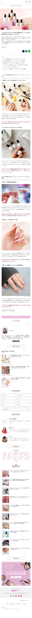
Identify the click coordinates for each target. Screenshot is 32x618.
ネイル (7, 45)
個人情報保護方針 (12, 603)
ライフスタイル (26, 458)
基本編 (7, 386)
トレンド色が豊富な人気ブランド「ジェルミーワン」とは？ (14, 59)
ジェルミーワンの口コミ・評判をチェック (11, 66)
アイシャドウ (14, 454)
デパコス (9, 458)
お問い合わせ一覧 (9, 608)
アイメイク (3, 398)
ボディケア (19, 398)
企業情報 (7, 603)
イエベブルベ (22, 456)
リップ (4, 456)
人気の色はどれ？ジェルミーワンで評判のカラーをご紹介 (13, 62)
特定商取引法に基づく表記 (22, 593)
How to (3, 363)
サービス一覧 (4, 608)
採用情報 (24, 603)
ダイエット (20, 458)
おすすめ (3, 375)
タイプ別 (16, 460)
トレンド (20, 454)
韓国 (9, 454)
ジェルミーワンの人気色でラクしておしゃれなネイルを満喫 (14, 68)
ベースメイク (19, 395)
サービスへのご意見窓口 (13, 593)
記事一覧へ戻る (16, 346)
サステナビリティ (15, 608)
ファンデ (14, 458)
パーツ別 (27, 456)
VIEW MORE (16, 446)
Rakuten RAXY (6, 2)
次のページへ (16, 317)
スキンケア (3, 395)
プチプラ (15, 456)
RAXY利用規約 (7, 593)
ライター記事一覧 (16, 341)
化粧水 (4, 458)
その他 (18, 404)
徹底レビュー (4, 47)
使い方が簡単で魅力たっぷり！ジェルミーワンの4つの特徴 (14, 61)
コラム (2, 404)
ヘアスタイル (10, 456)
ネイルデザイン (8, 363)
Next (29, 322)
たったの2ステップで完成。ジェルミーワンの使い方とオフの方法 (15, 64)
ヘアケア (3, 401)
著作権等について (19, 603)
